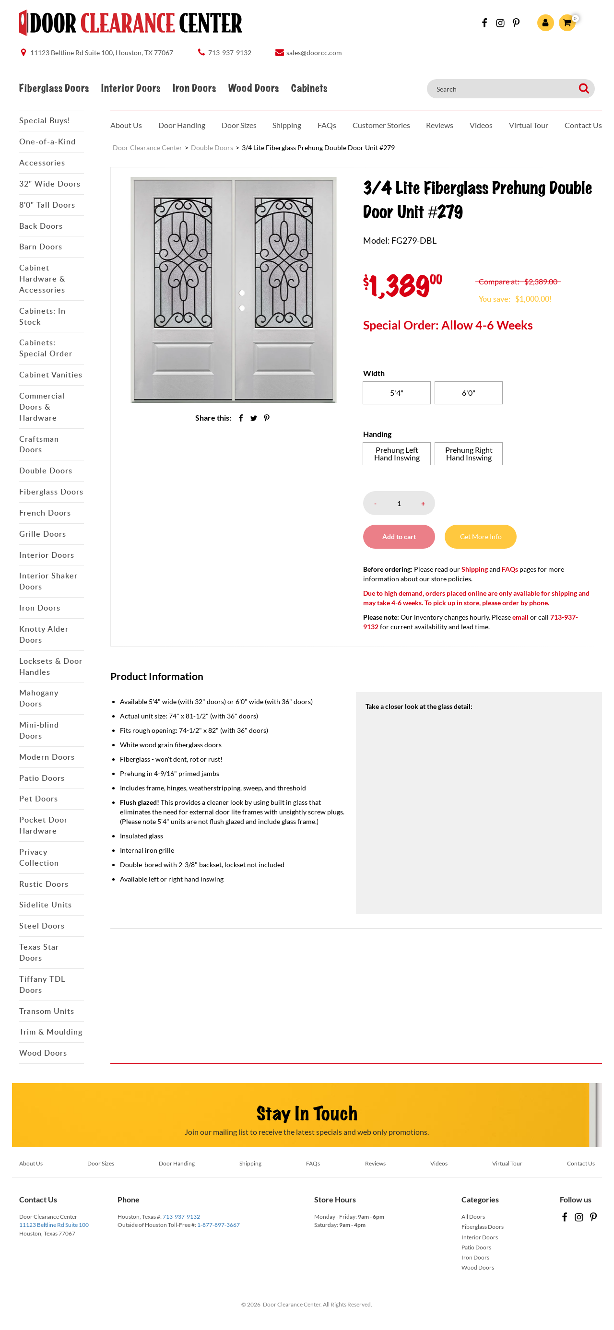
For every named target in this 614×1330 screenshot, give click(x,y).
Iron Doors (194, 88)
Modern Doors (47, 757)
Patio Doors (42, 778)
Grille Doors (42, 534)
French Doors (45, 512)
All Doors (473, 1216)
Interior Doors (130, 88)
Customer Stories (381, 124)
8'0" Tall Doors (47, 205)
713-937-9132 (181, 1216)
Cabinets (309, 88)
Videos (481, 124)
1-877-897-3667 (218, 1224)
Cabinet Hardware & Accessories (42, 278)
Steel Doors (42, 925)
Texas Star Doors (39, 952)
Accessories (42, 162)
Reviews (439, 124)
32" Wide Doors (50, 183)
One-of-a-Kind (47, 141)
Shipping (286, 124)
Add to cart (399, 536)
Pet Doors (38, 798)
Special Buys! (44, 120)
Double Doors (45, 470)
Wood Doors (253, 88)
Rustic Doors (44, 884)
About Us (126, 124)
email (520, 617)
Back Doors (41, 226)
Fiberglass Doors (54, 88)
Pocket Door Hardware (43, 825)
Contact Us (583, 124)
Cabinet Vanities (51, 374)
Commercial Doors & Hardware (42, 406)
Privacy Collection (39, 857)
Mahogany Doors (39, 698)
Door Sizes (239, 124)
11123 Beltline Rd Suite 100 (54, 1224)
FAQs (327, 124)
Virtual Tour (528, 124)
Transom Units (46, 1011)
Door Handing (181, 124)
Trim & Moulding (51, 1031)
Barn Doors (40, 246)
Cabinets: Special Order (45, 348)
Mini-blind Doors (39, 730)
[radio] (396, 393)
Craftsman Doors (39, 444)
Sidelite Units (45, 904)
